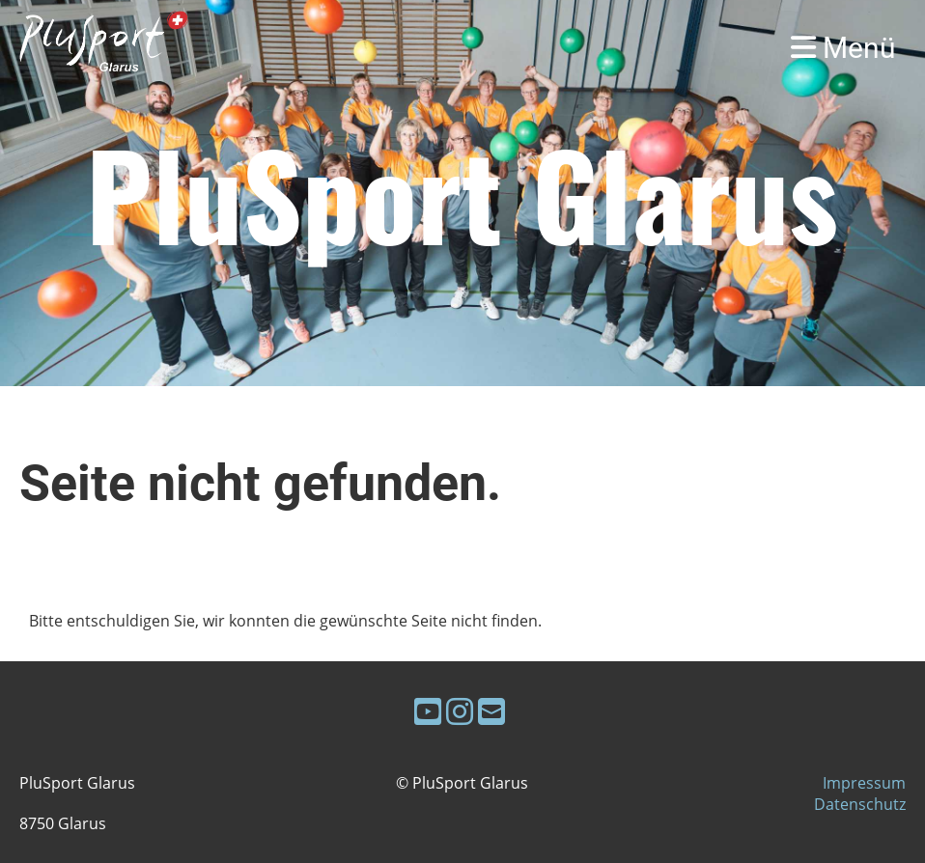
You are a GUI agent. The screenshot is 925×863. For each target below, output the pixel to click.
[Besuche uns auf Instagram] (459, 711)
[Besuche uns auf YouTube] (427, 711)
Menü (843, 48)
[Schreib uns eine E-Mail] (491, 711)
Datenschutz (860, 804)
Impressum (864, 782)
